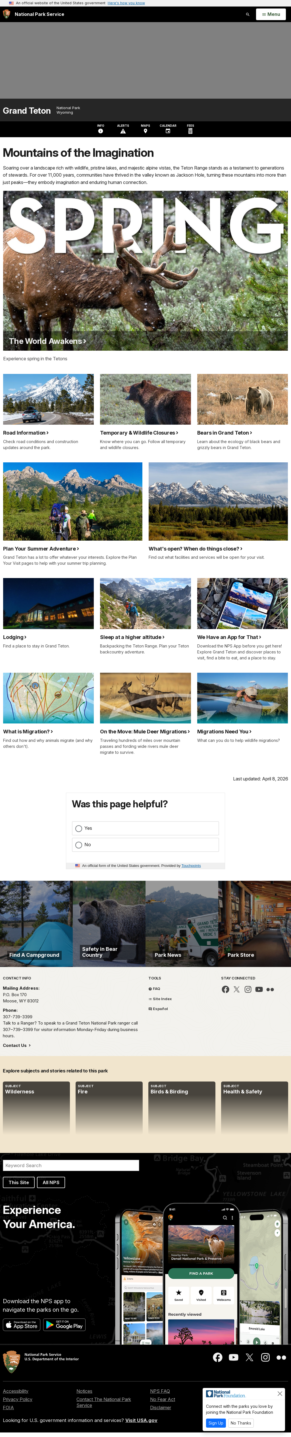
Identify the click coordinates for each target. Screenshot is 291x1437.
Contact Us (15, 1049)
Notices (84, 1395)
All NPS (51, 1187)
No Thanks (241, 1423)
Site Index (160, 1003)
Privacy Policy (17, 1404)
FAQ (154, 993)
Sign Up (216, 1423)
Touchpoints (191, 866)
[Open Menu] (271, 14)
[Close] (280, 1393)
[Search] (71, 1169)
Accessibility (15, 1395)
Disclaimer (160, 1412)
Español (158, 1013)
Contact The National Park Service (103, 1407)
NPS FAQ (160, 1395)
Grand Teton (27, 111)
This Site (19, 1187)
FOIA (8, 1412)
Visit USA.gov (141, 1424)
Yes (88, 828)
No (87, 844)
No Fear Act (162, 1404)
